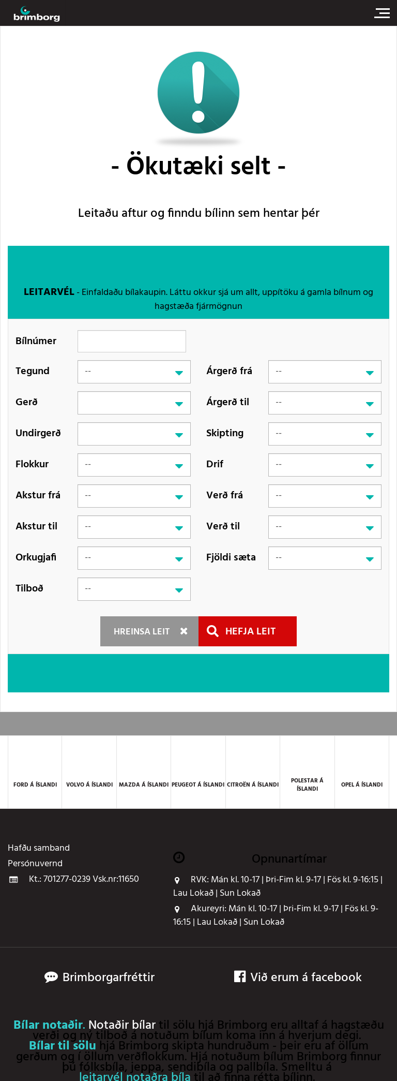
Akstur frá (38, 495)
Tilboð (29, 589)
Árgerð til (227, 402)
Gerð (27, 402)
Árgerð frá (229, 371)
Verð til (223, 527)
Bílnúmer (36, 341)
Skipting (224, 433)
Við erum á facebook (298, 978)
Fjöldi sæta (231, 558)
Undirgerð (38, 433)
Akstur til (36, 527)
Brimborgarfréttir (109, 978)
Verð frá (224, 495)
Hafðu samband (39, 848)
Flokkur (32, 464)
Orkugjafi (36, 558)
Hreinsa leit (142, 632)
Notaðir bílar (122, 1025)
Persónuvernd (35, 864)
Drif (214, 464)
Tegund (33, 371)
